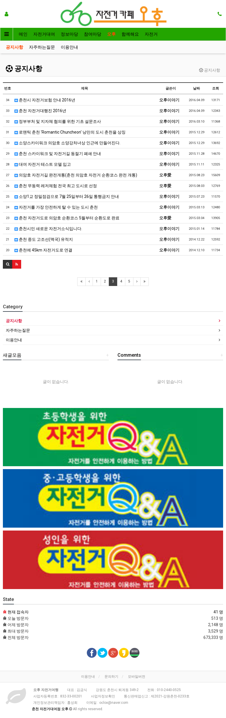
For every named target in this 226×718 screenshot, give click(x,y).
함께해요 (130, 34)
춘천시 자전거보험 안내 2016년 (44, 100)
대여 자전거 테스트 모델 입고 (42, 164)
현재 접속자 (18, 612)
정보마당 (69, 34)
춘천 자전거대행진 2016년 (40, 110)
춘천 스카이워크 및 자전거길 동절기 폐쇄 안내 (57, 153)
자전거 (151, 34)
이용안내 (69, 47)
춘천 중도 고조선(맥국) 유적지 (43, 239)
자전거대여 (44, 34)
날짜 (196, 88)
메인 (23, 34)
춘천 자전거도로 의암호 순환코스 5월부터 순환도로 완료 (67, 218)
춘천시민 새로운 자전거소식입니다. (48, 228)
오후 (111, 34)
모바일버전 (136, 677)
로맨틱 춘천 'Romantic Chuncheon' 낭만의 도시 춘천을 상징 (70, 132)
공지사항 (14, 47)
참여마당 (92, 34)
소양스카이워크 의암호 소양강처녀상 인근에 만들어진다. (67, 143)
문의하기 (111, 677)
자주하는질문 (42, 47)
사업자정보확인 (103, 696)
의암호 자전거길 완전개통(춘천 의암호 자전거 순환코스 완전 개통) (75, 175)
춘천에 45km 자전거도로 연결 (43, 250)
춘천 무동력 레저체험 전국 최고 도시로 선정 (55, 185)
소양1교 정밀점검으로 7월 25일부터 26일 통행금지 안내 (66, 196)
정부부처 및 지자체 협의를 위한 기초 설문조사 (57, 121)
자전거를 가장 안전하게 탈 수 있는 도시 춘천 (56, 207)
